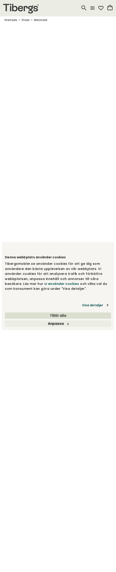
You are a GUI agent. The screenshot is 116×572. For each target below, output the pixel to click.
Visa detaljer (92, 305)
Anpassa (58, 323)
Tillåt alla (58, 315)
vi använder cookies (61, 284)
